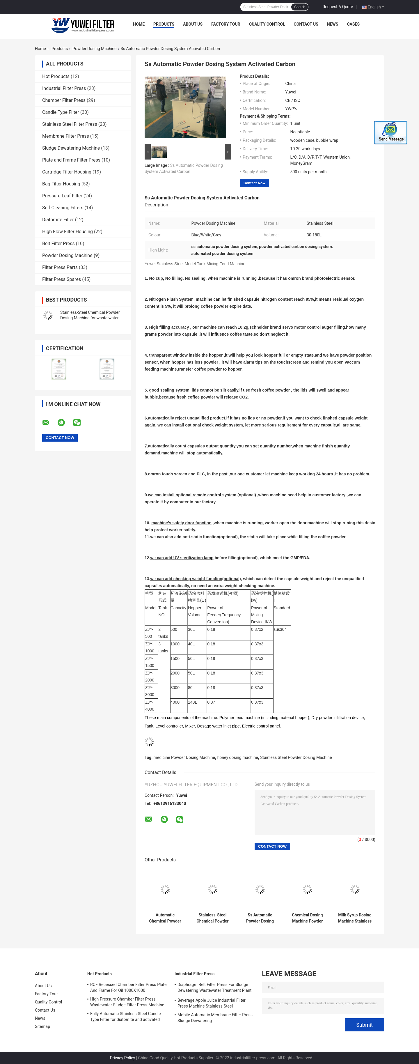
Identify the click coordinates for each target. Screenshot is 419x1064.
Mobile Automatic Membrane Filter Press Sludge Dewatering (215, 1017)
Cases (353, 24)
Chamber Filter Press (64, 100)
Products (163, 24)
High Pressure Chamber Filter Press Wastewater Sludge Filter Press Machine (127, 1002)
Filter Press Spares (61, 279)
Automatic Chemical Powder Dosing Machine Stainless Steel (165, 918)
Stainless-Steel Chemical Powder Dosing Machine (212, 918)
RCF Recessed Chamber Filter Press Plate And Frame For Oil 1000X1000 (128, 987)
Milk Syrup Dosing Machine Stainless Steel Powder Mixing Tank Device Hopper (355, 918)
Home (139, 24)
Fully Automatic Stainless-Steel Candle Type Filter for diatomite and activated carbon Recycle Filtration (125, 1017)
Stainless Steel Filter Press (69, 124)
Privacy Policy (122, 1058)
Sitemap (42, 1026)
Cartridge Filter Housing (66, 172)
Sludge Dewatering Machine (71, 148)
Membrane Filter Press (65, 136)
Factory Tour (225, 24)
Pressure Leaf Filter (62, 196)
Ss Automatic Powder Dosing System (260, 918)
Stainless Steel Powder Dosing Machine (296, 757)
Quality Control (267, 24)
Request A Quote (338, 6)
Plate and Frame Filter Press (71, 160)
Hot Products (56, 76)
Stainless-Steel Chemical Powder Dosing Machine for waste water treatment (90, 318)
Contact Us (306, 24)
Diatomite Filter (58, 219)
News (332, 24)
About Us (193, 24)
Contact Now (254, 183)
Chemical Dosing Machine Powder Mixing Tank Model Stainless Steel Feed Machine (307, 918)
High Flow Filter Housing (67, 231)
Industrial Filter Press (64, 88)
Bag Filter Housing (61, 184)
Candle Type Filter (60, 112)
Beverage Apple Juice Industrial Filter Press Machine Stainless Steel (211, 1003)
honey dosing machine (237, 757)
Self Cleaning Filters (62, 207)
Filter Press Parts (60, 267)
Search (299, 7)
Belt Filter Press (58, 243)
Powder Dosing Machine (94, 48)
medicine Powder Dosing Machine (184, 757)
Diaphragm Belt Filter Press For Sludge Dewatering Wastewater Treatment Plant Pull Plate (214, 988)
